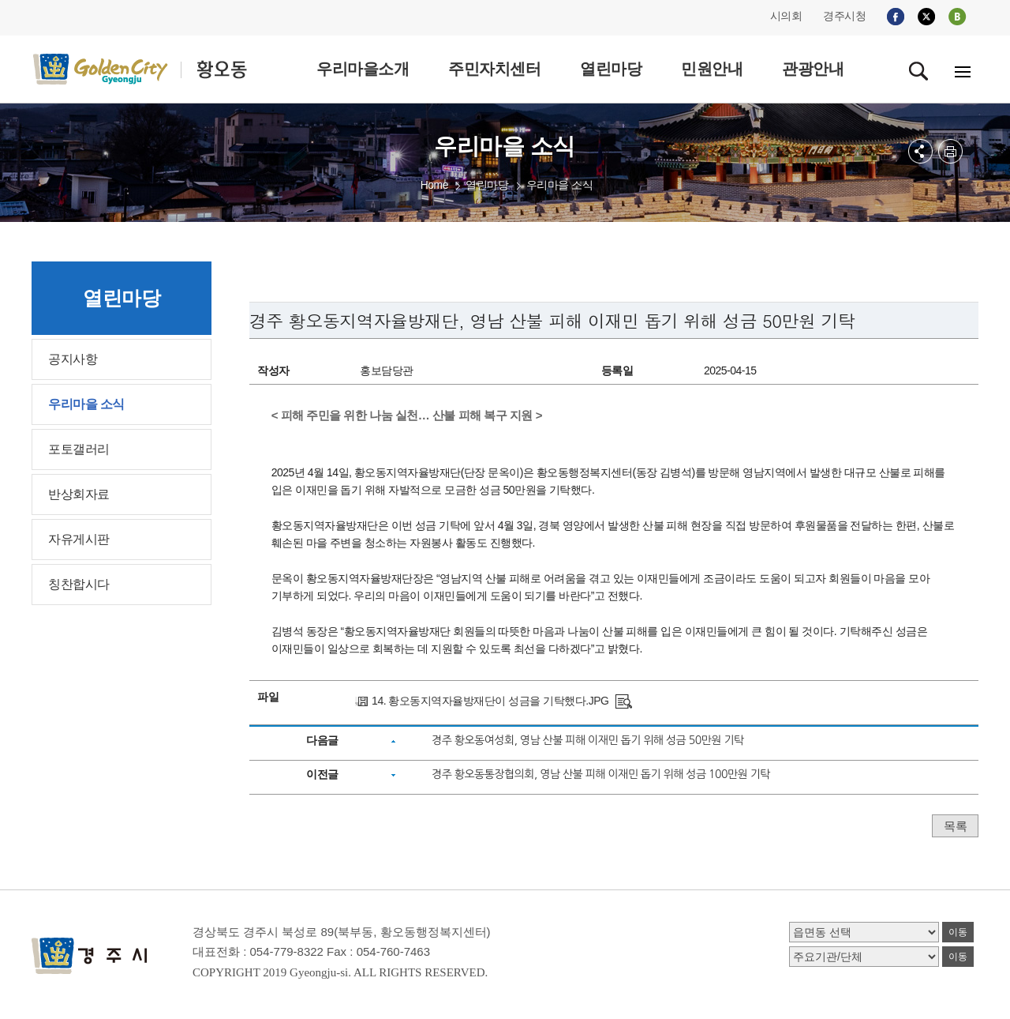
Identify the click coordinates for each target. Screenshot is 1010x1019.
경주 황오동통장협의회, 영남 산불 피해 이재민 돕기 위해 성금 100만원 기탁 (601, 774)
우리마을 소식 (559, 185)
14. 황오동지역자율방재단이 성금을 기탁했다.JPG (490, 700)
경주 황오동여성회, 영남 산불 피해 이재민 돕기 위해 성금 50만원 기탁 (588, 740)
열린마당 (487, 185)
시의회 (786, 15)
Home (434, 185)
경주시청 (844, 15)
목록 (955, 826)
